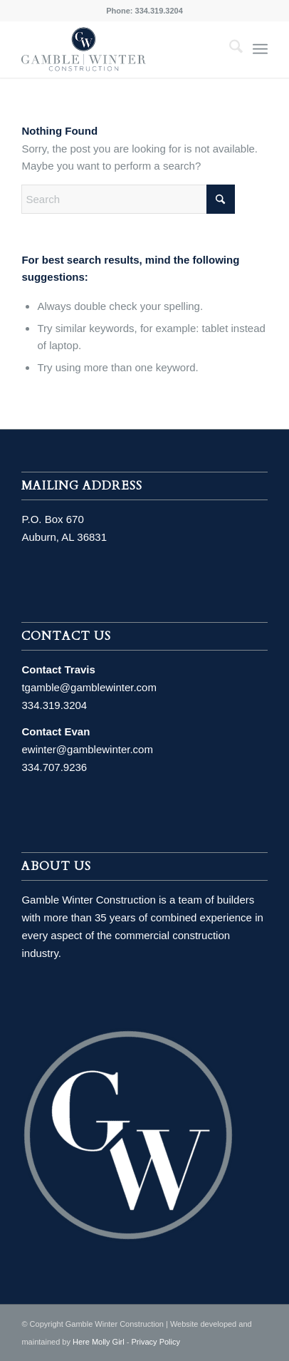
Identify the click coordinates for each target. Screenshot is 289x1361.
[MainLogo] (119, 49)
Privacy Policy (156, 1341)
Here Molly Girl (99, 1341)
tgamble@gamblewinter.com (88, 687)
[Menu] (260, 49)
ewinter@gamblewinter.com (86, 749)
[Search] (229, 49)
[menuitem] (229, 49)
